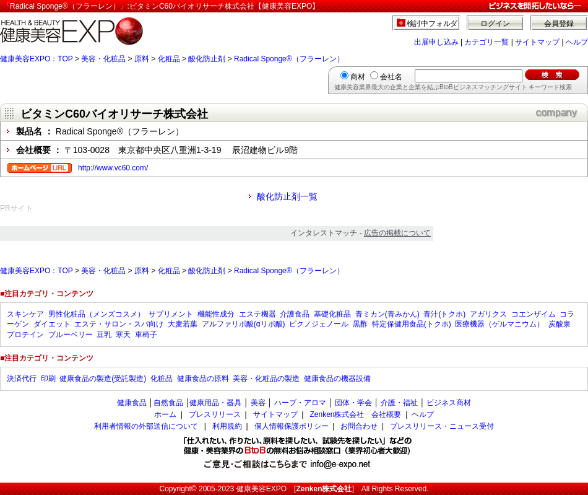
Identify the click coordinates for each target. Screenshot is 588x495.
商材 (357, 76)
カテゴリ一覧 (486, 42)
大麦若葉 (182, 324)
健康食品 (132, 402)
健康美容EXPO (261, 488)
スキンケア (25, 314)
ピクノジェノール (318, 324)
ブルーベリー (70, 334)
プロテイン (25, 334)
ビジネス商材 (448, 402)
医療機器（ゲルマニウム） (499, 324)
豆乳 (104, 334)
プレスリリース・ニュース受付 (442, 426)
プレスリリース (215, 414)
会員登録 (559, 23)
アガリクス (488, 314)
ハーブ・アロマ (300, 402)
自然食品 (168, 402)
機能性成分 (216, 314)
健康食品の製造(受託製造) (102, 378)
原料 (141, 59)
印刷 (48, 378)
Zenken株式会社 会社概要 (355, 414)
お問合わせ (359, 426)
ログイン (495, 23)
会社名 (391, 76)
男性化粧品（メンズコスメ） (96, 314)
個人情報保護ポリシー (291, 426)
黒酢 (360, 324)
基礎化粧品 (332, 314)
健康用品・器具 (215, 402)
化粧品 (169, 59)
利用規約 (227, 426)
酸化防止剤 (206, 59)
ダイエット (52, 324)
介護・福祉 (399, 402)
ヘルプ (577, 42)
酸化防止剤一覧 (287, 196)
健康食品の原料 (203, 378)
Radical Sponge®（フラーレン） (289, 59)
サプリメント (171, 314)
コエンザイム (533, 314)
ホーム (165, 414)
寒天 (123, 334)
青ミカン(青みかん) (387, 314)
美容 (258, 402)
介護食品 (294, 314)
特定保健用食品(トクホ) (411, 324)
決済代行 (22, 378)
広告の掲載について (397, 233)
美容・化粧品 (103, 59)
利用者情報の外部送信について (146, 426)
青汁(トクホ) (444, 314)
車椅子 (146, 334)
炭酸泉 (559, 324)
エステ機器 (257, 314)
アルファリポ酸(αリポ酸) (243, 324)
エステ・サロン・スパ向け (118, 324)
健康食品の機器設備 (337, 378)
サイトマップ (537, 42)
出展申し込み (436, 42)
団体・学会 (353, 402)
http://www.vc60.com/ (113, 168)
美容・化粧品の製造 (266, 378)
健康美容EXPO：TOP (36, 59)
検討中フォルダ (432, 23)
